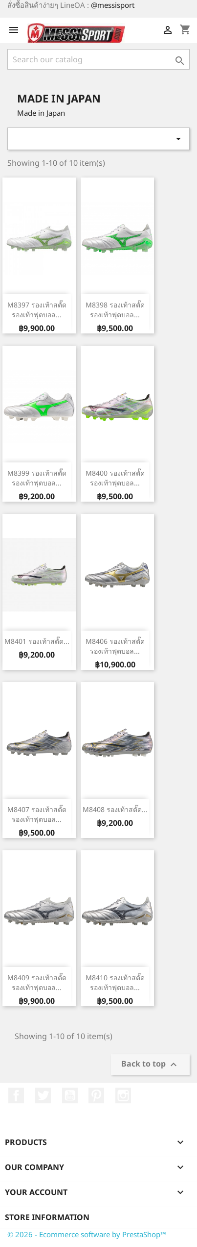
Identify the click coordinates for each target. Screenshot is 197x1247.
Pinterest (96, 1095)
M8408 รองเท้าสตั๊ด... (115, 809)
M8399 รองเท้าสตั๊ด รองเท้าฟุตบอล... (36, 477)
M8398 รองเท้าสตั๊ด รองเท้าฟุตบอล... (115, 309)
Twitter (43, 1095)
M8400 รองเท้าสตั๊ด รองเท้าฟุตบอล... (115, 477)
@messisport (112, 5)
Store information (47, 1217)
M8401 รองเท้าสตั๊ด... (36, 641)
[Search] (98, 59)
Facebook (16, 1095)
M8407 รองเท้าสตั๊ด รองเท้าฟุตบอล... (36, 814)
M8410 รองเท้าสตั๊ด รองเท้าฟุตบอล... (115, 982)
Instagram (123, 1095)
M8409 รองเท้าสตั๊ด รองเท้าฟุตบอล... (36, 982)
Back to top (150, 1065)
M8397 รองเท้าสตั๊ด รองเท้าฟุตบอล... (36, 309)
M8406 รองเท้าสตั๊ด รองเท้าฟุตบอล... (115, 646)
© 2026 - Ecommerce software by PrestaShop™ (86, 1234)
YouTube (70, 1095)
